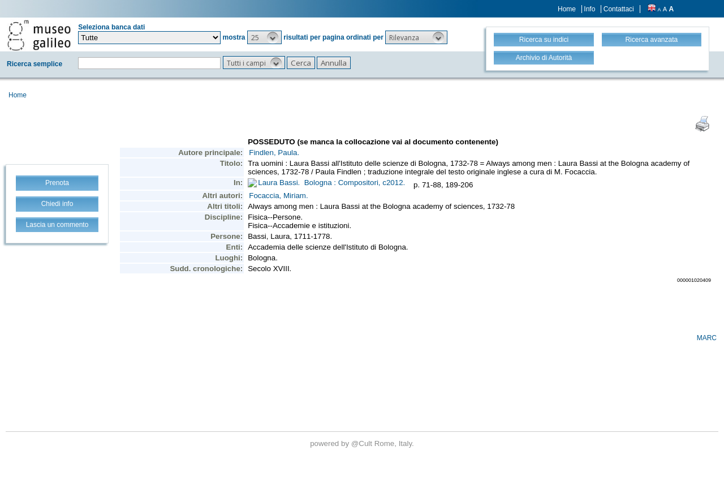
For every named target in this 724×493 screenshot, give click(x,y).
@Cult (362, 443)
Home (567, 9)
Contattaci (619, 9)
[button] (264, 37)
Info (589, 9)
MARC (707, 338)
